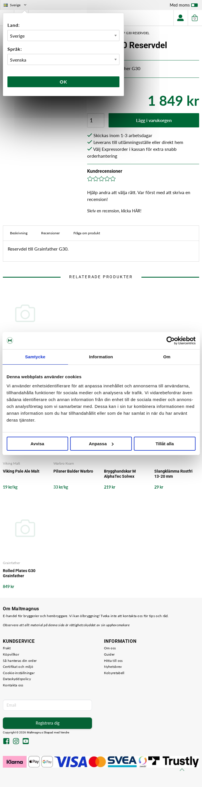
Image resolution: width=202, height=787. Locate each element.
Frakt (7, 648)
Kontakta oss (13, 685)
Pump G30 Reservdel (132, 33)
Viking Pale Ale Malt (21, 471)
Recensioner (50, 233)
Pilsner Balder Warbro (73, 471)
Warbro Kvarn (63, 463)
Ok (63, 81)
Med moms (184, 6)
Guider (109, 654)
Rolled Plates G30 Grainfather (19, 573)
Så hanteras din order (20, 660)
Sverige (15, 5)
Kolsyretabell (114, 673)
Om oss (110, 648)
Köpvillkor (11, 654)
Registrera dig (47, 723)
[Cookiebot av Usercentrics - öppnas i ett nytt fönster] (170, 340)
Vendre (64, 732)
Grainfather (11, 563)
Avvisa (37, 443)
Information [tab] (101, 356)
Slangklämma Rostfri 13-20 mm (173, 474)
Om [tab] (166, 356)
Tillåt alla (164, 443)
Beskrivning (18, 233)
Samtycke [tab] (35, 356)
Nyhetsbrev (113, 666)
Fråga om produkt (86, 233)
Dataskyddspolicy (17, 679)
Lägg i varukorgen (154, 120)
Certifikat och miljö (18, 666)
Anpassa (101, 443)
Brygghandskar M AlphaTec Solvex (120, 474)
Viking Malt (11, 463)
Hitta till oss (113, 660)
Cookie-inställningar (19, 673)
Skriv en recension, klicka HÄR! (114, 210)
